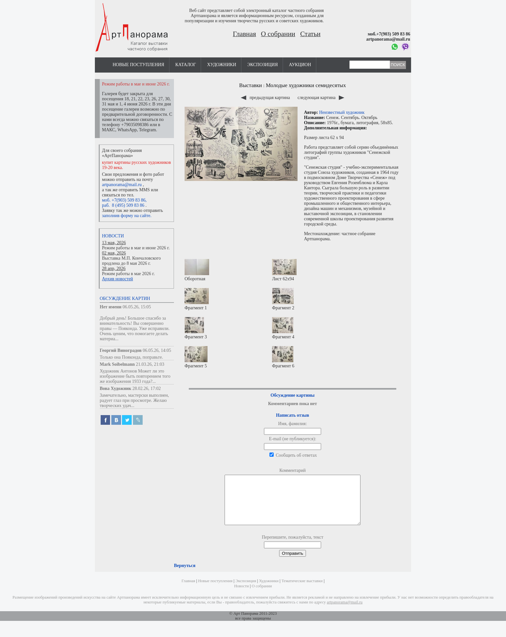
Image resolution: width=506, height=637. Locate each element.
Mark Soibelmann (117, 364)
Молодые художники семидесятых (306, 85)
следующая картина (321, 97)
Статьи (310, 34)
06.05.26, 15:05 (137, 306)
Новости (113, 236)
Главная (244, 34)
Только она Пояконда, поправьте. (131, 357)
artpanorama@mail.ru (122, 184)
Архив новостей (117, 278)
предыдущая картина (266, 97)
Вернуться (184, 575)
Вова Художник (115, 388)
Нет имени (110, 306)
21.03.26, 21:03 (150, 364)
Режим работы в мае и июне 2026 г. (136, 247)
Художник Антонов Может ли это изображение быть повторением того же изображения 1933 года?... (135, 376)
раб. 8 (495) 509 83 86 (123, 205)
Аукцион (300, 64)
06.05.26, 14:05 (157, 350)
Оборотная (197, 270)
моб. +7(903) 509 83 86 (124, 200)
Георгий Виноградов (121, 350)
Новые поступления (138, 64)
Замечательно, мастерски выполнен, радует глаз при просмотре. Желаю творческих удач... (134, 400)
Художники (221, 64)
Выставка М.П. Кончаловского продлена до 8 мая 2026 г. (131, 261)
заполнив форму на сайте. (126, 215)
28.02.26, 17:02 (146, 388)
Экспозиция (262, 64)
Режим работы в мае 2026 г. (128, 273)
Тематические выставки (302, 590)
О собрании (278, 34)
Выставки (250, 85)
